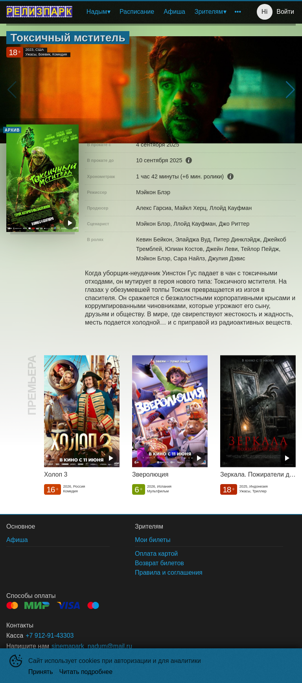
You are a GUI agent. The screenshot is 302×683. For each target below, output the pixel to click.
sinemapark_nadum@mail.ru (92, 646)
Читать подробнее (86, 671)
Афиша (174, 11)
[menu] (162, 12)
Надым (97, 11)
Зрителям (209, 11)
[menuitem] (98, 12)
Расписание (137, 11)
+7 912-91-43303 (50, 635)
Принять (40, 671)
